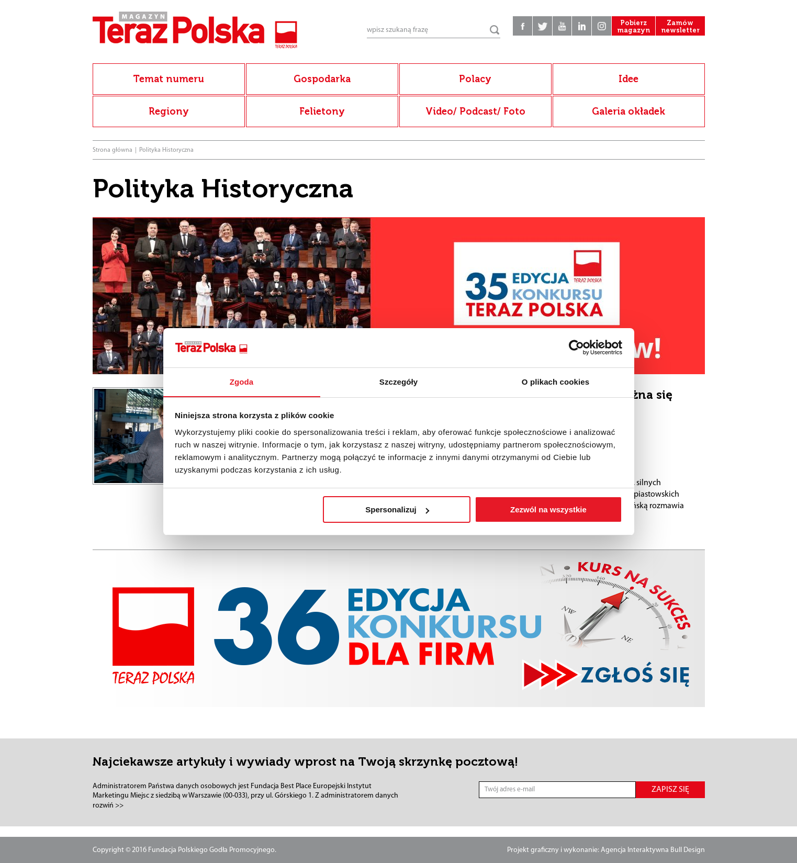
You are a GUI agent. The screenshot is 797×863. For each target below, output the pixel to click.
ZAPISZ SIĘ (670, 790)
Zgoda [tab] (242, 381)
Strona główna (112, 150)
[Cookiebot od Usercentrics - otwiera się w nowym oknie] (576, 347)
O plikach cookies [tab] (555, 381)
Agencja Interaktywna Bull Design (653, 850)
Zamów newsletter (679, 31)
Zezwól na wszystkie (548, 510)
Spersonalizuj (397, 510)
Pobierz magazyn (629, 31)
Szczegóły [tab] (398, 381)
